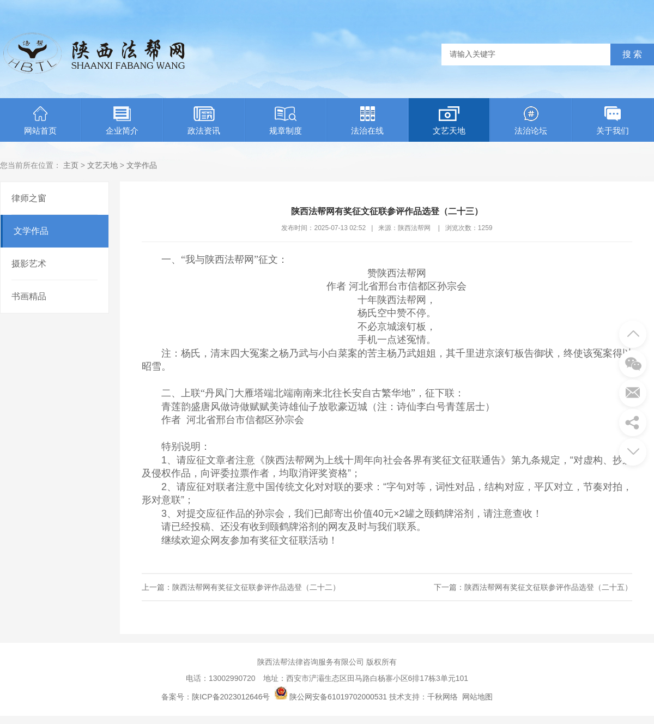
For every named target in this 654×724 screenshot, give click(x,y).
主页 (70, 165)
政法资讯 (203, 120)
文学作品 (141, 165)
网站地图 (477, 696)
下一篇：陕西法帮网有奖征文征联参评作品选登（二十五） (533, 587)
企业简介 (122, 120)
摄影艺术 (28, 263)
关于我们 (612, 120)
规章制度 (285, 120)
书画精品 (28, 296)
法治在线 (367, 120)
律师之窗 (28, 198)
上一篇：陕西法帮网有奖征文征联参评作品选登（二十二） (241, 587)
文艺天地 (449, 120)
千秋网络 (442, 696)
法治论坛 (530, 120)
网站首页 (40, 120)
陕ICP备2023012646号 (231, 696)
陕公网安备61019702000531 (338, 696)
